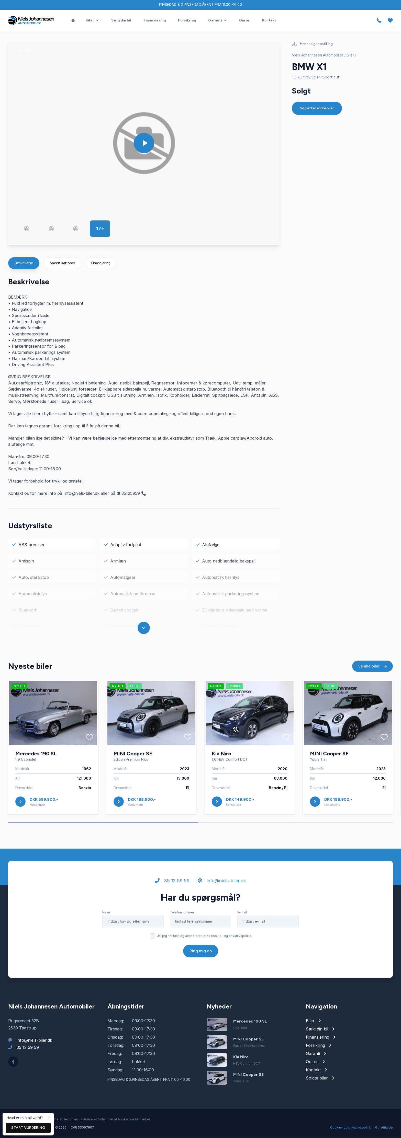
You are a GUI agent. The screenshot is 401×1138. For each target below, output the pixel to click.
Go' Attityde (384, 1128)
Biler (350, 55)
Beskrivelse (24, 263)
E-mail (242, 916)
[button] (259, 233)
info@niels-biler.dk (222, 884)
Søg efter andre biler (317, 108)
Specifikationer (62, 263)
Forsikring (187, 20)
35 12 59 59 (172, 884)
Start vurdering (28, 1127)
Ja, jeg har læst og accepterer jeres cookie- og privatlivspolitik (204, 939)
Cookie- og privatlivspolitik (350, 1128)
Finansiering (155, 20)
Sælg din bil (121, 20)
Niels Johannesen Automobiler (317, 55)
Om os (244, 20)
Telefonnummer (182, 916)
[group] (144, 143)
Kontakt (269, 20)
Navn (106, 916)
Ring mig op (201, 954)
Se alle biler (372, 669)
